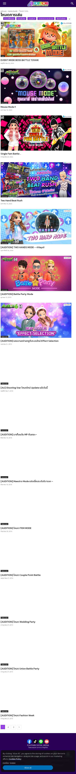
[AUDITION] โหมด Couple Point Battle (21, 575)
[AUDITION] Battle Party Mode (17, 294)
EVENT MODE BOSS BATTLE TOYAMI (19, 60)
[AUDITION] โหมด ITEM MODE (16, 528)
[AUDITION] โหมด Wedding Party (18, 622)
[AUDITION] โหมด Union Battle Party (20, 668)
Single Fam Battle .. (11, 153)
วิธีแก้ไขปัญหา (61, 18)
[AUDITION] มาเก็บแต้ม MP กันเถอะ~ (19, 434)
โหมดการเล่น (4, 336)
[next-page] (19, 727)
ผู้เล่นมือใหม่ (21, 18)
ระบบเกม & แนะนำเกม (46, 18)
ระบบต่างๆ (32, 18)
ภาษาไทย (6, 763)
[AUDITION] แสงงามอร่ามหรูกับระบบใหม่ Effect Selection (29, 341)
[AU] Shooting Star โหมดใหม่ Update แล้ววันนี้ (24, 387)
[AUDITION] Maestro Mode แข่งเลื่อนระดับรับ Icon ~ (27, 481)
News (2, 56)
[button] (4, 3)
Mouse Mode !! (8, 107)
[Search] (72, 3)
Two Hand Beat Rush (11, 200)
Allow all (14, 767)
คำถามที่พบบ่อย (9, 18)
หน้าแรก (3, 11)
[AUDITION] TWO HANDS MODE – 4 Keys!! (22, 247)
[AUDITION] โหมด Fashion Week (17, 715)
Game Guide (12, 11)
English (12, 763)
